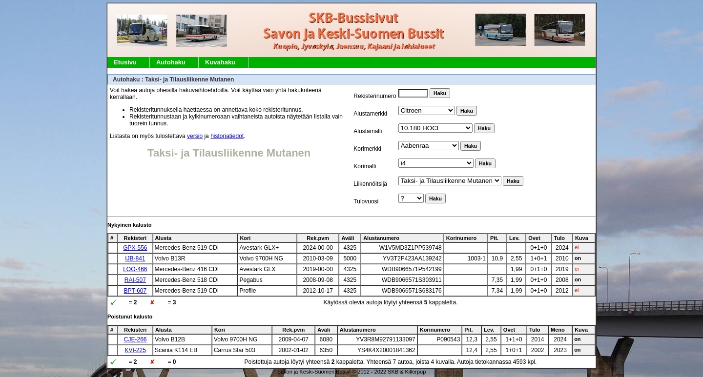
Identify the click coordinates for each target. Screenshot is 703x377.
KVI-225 (135, 350)
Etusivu (125, 62)
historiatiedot (227, 136)
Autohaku (171, 62)
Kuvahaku (220, 62)
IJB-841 (135, 258)
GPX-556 (135, 247)
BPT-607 (135, 290)
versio (195, 136)
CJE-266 (135, 339)
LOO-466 (135, 269)
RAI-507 (135, 280)
